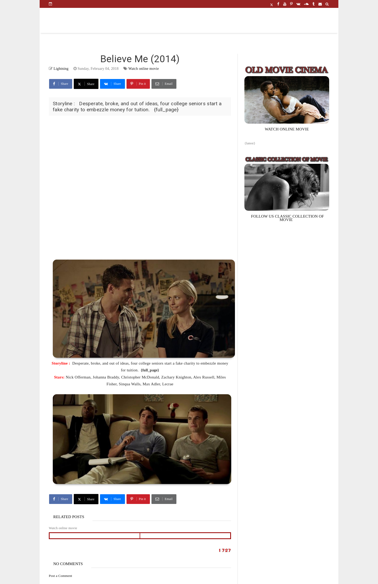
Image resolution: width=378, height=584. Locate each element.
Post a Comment (60, 576)
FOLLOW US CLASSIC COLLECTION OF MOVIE (287, 218)
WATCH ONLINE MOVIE (287, 129)
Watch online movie (143, 69)
